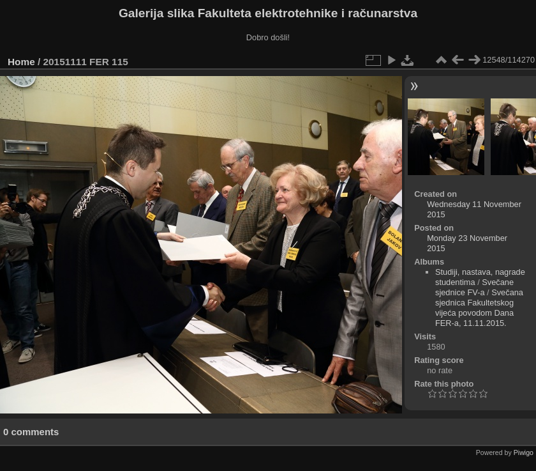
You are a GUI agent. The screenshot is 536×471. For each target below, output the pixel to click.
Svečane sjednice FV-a (474, 287)
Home (21, 61)
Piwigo (523, 452)
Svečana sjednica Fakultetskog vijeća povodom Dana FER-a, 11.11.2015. (479, 308)
